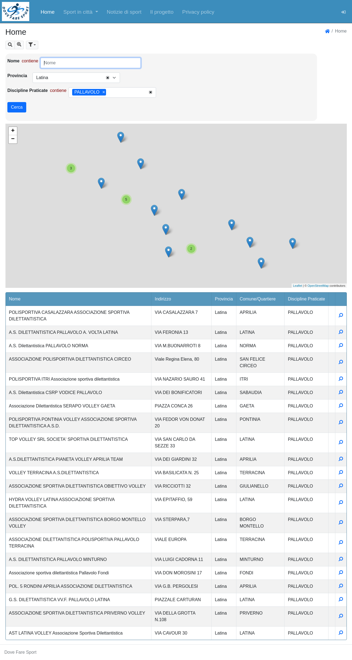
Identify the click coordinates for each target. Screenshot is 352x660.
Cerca (17, 107)
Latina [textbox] (42, 77)
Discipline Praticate (27, 90)
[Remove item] (103, 92)
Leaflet (297, 285)
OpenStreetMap (318, 285)
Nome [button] (15, 299)
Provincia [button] (224, 299)
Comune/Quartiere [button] (258, 299)
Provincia (17, 75)
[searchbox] (109, 92)
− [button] (12, 139)
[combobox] (76, 78)
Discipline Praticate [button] (306, 299)
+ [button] (12, 131)
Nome (13, 61)
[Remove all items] (107, 78)
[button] (80, 11)
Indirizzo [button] (163, 299)
